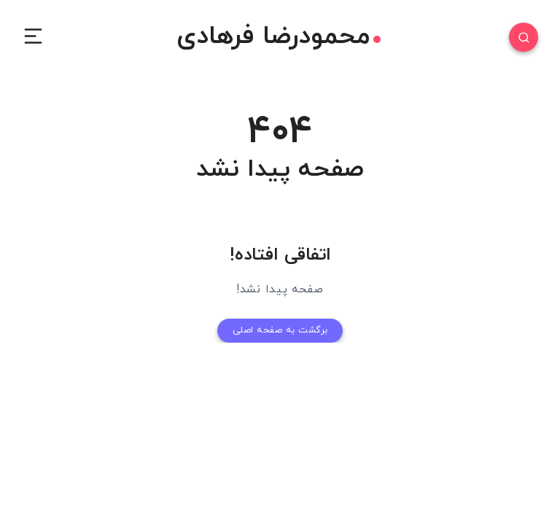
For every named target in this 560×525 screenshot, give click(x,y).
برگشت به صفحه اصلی (280, 329)
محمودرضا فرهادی (278, 37)
